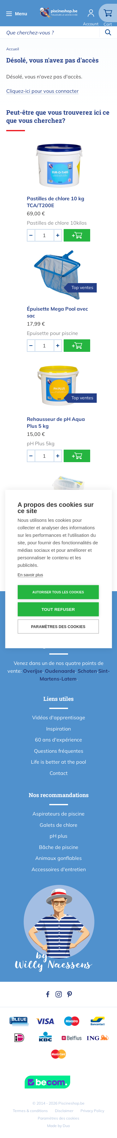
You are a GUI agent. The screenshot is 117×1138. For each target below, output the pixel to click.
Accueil (12, 49)
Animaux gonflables (58, 858)
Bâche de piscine (58, 847)
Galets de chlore (58, 825)
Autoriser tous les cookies (58, 592)
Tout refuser (58, 609)
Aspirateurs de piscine (58, 814)
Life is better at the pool (58, 762)
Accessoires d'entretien (59, 869)
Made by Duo (58, 1125)
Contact (59, 773)
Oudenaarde (60, 671)
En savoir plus (30, 574)
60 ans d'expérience (58, 739)
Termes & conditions (30, 1110)
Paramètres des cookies (58, 1118)
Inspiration (58, 729)
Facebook (48, 994)
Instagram (59, 994)
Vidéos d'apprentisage (58, 717)
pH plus (58, 836)
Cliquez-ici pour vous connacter (42, 91)
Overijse (32, 671)
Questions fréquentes (58, 751)
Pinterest (69, 994)
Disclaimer (64, 1110)
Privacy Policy (92, 1110)
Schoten (87, 671)
